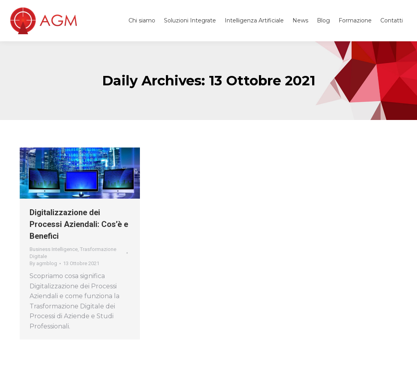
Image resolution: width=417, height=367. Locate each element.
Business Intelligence (54, 249)
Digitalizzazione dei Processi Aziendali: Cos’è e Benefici (79, 224)
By (43, 263)
